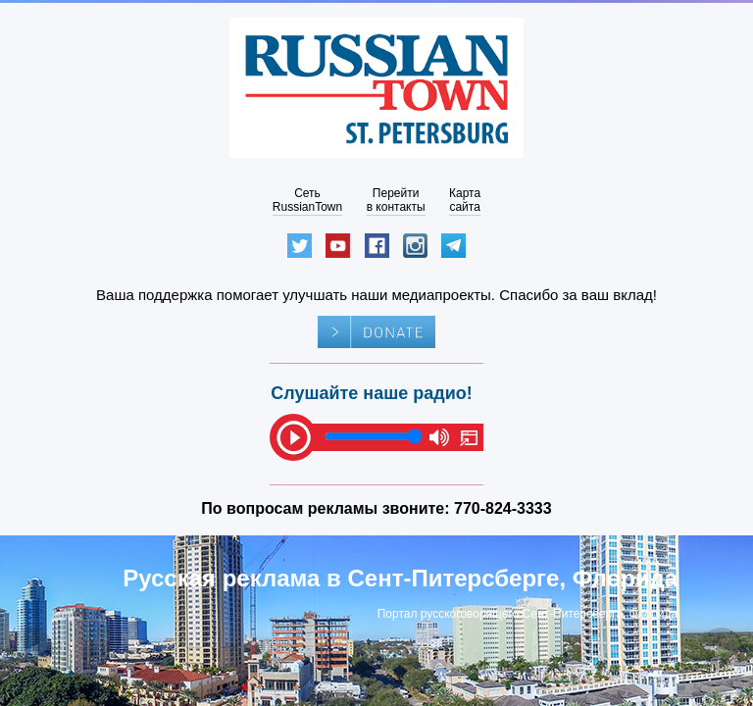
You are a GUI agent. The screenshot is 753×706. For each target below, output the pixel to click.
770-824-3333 (503, 508)
